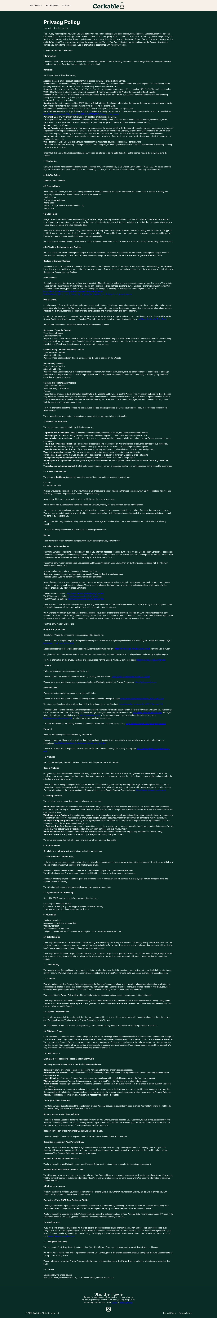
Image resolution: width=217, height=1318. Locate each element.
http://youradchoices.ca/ (90, 715)
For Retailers (52, 5)
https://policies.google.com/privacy (151, 790)
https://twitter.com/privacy (146, 682)
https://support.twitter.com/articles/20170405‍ (131, 676)
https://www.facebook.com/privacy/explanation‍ (146, 724)
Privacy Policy (126, 1302)
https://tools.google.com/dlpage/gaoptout (132, 649)
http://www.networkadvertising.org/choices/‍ (85, 593)
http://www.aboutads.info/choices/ (147, 712)
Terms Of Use (169, 1313)
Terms (114, 1302)
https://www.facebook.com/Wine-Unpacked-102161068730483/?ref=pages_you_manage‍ (81, 114)
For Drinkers (36, 5)
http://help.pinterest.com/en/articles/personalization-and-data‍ (80, 743)
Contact (66, 5)
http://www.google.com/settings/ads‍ (58, 643)
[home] (108, 6)
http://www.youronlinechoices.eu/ (57, 718)
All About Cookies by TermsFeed (152, 319)
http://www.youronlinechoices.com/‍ (83, 596)
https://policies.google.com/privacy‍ (151, 660)
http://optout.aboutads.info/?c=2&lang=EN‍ (86, 599)
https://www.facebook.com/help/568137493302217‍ (141, 704)
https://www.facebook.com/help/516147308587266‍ (142, 699)
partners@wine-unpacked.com (61, 1236)
